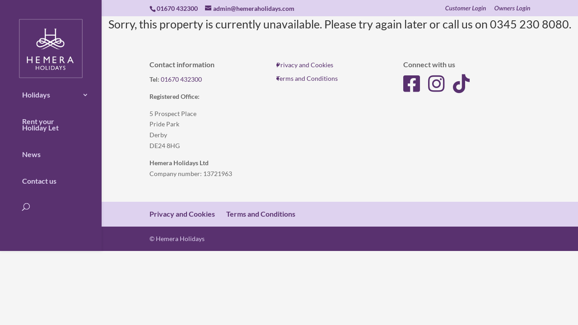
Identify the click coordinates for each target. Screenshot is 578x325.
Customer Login (465, 8)
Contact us (39, 175)
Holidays (36, 88)
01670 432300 (181, 79)
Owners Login (512, 8)
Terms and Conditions (307, 78)
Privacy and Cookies (304, 65)
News (31, 148)
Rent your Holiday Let (40, 118)
